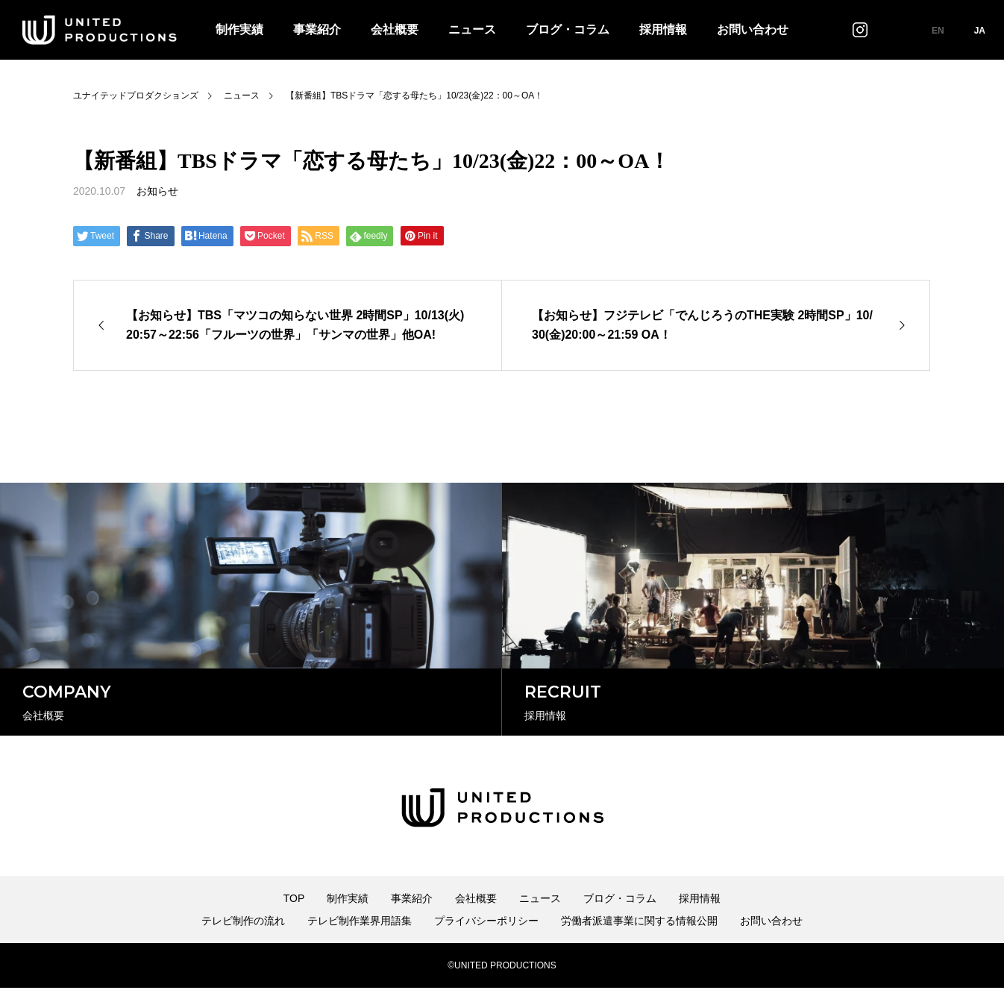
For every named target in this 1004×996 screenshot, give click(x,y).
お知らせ (157, 191)
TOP (294, 906)
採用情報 (663, 29)
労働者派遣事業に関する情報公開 (639, 929)
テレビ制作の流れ (243, 929)
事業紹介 (317, 29)
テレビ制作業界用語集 (359, 929)
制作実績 (239, 29)
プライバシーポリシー (486, 929)
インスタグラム (860, 29)
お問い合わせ (752, 29)
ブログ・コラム (567, 29)
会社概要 (394, 29)
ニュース (472, 29)
